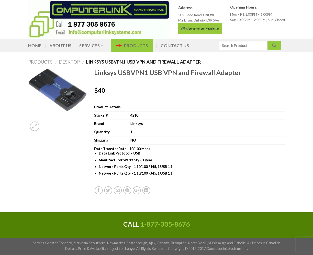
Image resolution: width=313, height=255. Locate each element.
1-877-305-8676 (165, 224)
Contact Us (175, 45)
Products (136, 45)
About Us (60, 45)
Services (91, 45)
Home (35, 45)
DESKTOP (67, 62)
